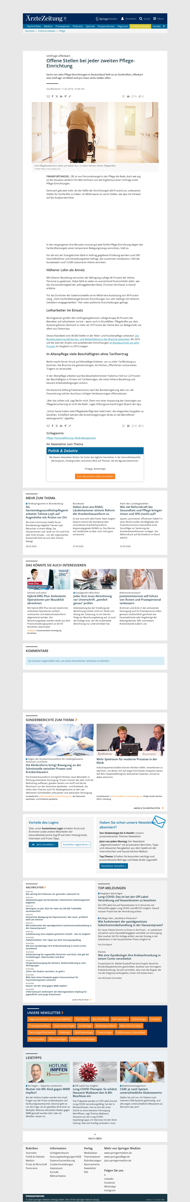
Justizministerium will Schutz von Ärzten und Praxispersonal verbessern (140, 600)
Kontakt (54, 1172)
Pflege (49, 438)
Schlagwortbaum (59, 1153)
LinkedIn (108, 1179)
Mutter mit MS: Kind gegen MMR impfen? (46, 986)
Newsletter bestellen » (113, 866)
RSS (86, 1172)
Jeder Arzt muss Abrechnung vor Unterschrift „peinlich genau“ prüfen (92, 600)
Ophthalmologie (84, 1032)
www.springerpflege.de (117, 1157)
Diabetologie (139, 1019)
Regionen (123, 26)
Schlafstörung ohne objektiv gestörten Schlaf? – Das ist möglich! (58, 934)
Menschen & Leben (131, 1026)
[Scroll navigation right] (164, 27)
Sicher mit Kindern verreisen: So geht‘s (45, 971)
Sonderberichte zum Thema (50, 720)
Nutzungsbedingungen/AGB (65, 1157)
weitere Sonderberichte (149, 808)
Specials (90, 26)
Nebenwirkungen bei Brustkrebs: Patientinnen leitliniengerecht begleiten (58, 901)
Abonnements (92, 1164)
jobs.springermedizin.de (117, 1161)
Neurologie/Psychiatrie (42, 1032)
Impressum (56, 1168)
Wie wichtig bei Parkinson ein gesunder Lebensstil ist (52, 894)
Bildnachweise (58, 1176)
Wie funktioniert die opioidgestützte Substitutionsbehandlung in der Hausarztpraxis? (59, 927)
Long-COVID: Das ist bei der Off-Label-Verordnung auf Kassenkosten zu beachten (127, 898)
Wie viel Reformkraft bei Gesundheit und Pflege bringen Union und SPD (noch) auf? (141, 510)
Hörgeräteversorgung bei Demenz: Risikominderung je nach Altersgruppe (56, 964)
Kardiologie (85, 1026)
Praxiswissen (63, 26)
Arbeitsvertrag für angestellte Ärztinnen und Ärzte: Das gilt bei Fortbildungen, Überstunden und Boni (57, 956)
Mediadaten (90, 1153)
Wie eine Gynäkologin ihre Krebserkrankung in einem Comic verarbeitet (56, 947)
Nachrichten (34, 26)
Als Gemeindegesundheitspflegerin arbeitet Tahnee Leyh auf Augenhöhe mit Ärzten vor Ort (47, 512)
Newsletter (90, 1168)
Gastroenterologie (64, 1026)
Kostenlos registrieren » (76, 844)
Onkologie (64, 1032)
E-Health (155, 1019)
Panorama (31, 1168)
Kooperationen (106, 26)
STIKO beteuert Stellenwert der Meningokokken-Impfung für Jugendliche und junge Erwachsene (56, 993)
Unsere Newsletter (43, 1013)
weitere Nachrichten (82, 1000)
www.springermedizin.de (118, 1153)
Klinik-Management (85, 438)
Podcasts (78, 26)
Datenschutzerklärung (62, 1161)
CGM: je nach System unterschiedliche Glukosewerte (141, 1091)
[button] (158, 18)
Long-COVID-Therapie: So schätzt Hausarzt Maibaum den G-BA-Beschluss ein (95, 1092)
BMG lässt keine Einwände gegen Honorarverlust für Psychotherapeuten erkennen (52, 979)
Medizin (48, 26)
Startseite (31, 1153)
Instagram (110, 1190)
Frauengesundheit (39, 1026)
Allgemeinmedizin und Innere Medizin (50, 1019)
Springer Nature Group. (88, 1200)
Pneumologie (104, 1032)
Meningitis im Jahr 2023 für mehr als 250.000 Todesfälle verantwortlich (53, 910)
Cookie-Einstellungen (61, 1164)
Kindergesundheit (106, 1026)
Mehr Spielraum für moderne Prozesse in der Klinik (127, 761)
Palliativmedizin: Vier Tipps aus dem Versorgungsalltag (53, 940)
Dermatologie (120, 1019)
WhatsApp (110, 1187)
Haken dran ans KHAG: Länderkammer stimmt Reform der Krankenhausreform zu (94, 510)
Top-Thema (81, 1019)
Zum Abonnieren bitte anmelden (95, 476)
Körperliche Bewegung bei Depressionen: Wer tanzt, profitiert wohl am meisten (57, 918)
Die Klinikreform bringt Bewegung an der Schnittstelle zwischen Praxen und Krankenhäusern (53, 768)
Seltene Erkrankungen (82, 1039)
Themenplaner (92, 1157)
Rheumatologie (57, 1039)
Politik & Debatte (140, 26)
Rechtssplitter (37, 1039)
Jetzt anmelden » (43, 844)
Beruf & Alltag (100, 1019)
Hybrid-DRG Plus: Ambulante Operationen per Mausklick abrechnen (46, 600)
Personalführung (63, 438)
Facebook (109, 1183)
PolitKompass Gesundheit (130, 1032)
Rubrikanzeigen (92, 1161)
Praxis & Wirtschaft (36, 1164)
